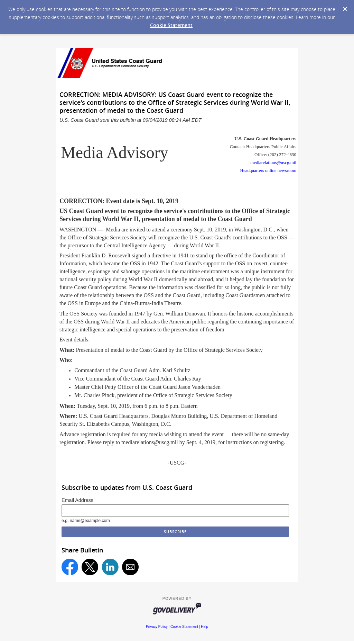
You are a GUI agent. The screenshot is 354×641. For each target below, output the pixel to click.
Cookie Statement (171, 25)
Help (204, 627)
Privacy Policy (157, 627)
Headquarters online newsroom (268, 170)
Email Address (77, 500)
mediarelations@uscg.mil (273, 162)
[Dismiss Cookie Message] (345, 9)
